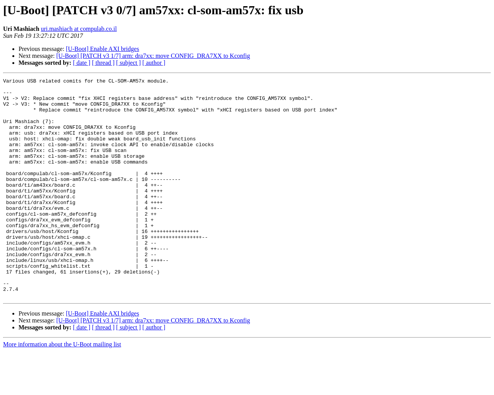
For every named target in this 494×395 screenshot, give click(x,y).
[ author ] (154, 62)
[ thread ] (103, 62)
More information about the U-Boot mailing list (62, 388)
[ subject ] (128, 62)
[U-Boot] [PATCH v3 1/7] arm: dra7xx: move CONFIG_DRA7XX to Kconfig (153, 55)
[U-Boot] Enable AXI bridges (102, 49)
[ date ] (81, 62)
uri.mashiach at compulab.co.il (79, 28)
